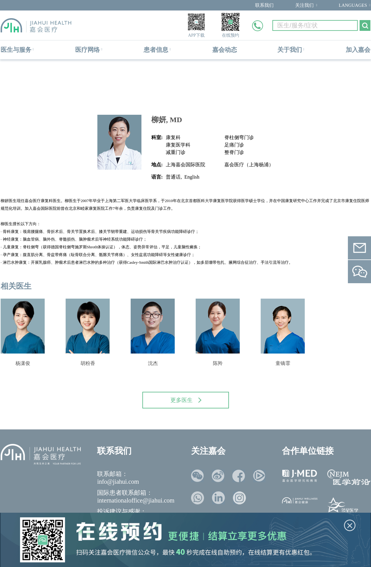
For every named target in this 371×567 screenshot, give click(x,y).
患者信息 (156, 49)
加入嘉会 (358, 49)
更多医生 (185, 400)
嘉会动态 (224, 49)
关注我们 (304, 5)
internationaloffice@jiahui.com (135, 500)
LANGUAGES (353, 5)
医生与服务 (16, 49)
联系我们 (264, 5)
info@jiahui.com (118, 481)
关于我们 (289, 49)
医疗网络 (87, 49)
